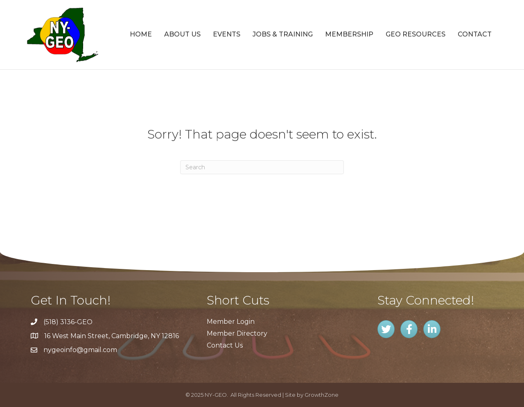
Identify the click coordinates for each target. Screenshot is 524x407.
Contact (475, 34)
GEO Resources (415, 34)
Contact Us (225, 345)
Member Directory (237, 333)
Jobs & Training (283, 34)
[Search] (262, 167)
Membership (349, 34)
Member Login (231, 321)
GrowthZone (322, 394)
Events (226, 34)
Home (141, 34)
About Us (182, 34)
